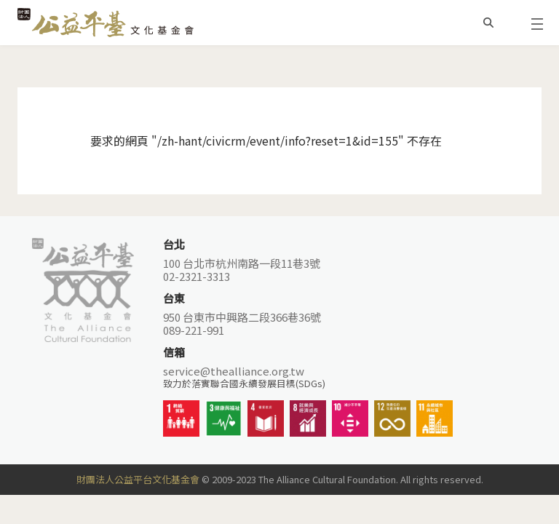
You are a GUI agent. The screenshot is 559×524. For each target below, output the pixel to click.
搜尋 (488, 22)
